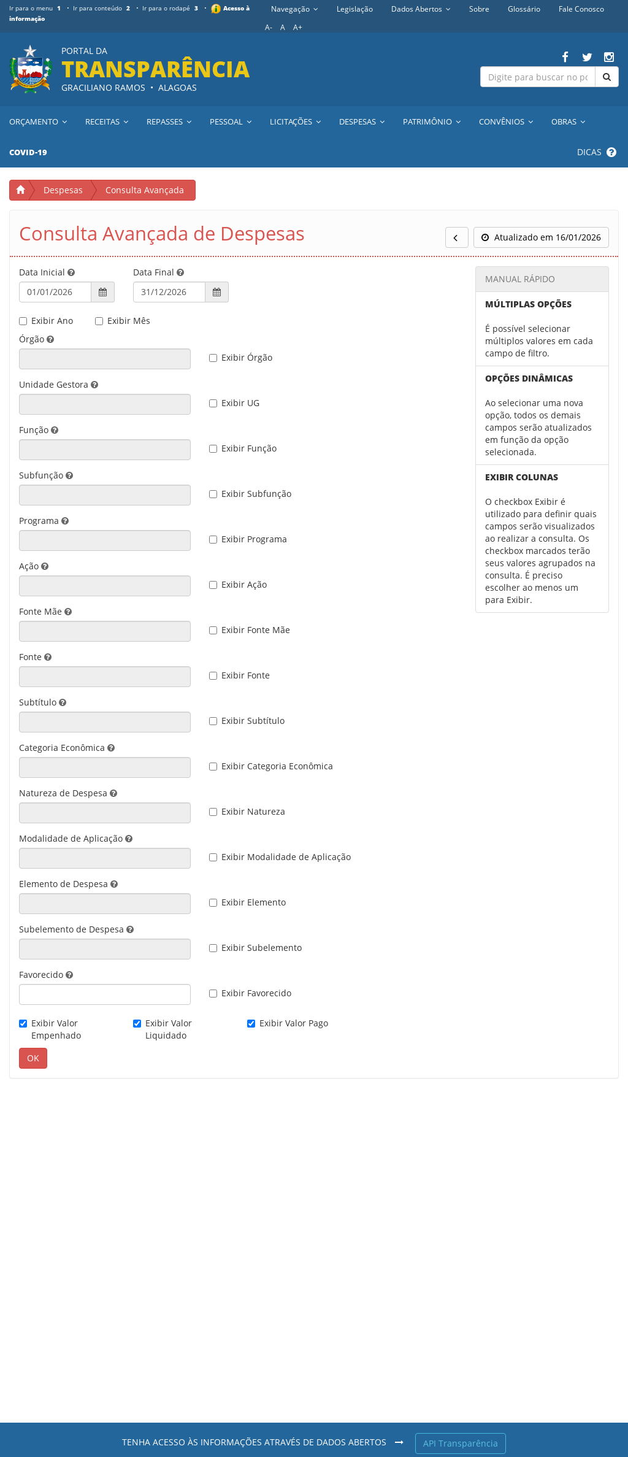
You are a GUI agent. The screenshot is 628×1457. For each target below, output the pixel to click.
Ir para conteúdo (102, 8)
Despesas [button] (362, 121)
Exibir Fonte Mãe (249, 630)
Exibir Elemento (247, 902)
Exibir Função (243, 448)
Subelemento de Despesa (76, 929)
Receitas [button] (106, 121)
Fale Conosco (581, 9)
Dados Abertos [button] (421, 9)
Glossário (524, 9)
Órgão (36, 339)
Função (38, 430)
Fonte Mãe (45, 611)
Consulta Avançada (144, 190)
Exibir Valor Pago (287, 1023)
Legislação (355, 9)
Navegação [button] (294, 9)
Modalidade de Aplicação (75, 838)
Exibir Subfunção (250, 493)
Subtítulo (42, 702)
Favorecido (46, 974)
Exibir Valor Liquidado (162, 1029)
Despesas (63, 190)
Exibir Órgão (240, 357)
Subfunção (46, 475)
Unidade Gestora (58, 384)
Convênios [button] (506, 121)
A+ (297, 27)
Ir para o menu (36, 8)
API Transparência (460, 1443)
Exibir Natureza (247, 811)
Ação (33, 566)
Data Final (158, 272)
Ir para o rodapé (172, 8)
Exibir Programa (248, 539)
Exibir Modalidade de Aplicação (280, 857)
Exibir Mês (122, 320)
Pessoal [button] (230, 121)
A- (268, 27)
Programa (44, 520)
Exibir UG (234, 403)
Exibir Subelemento (255, 947)
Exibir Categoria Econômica (271, 766)
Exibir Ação (238, 584)
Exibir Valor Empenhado (50, 1029)
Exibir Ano (46, 320)
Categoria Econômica (67, 747)
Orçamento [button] (38, 121)
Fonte (35, 657)
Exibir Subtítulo (247, 720)
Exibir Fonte (239, 675)
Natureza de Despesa (68, 793)
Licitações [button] (295, 121)
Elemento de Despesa (68, 884)
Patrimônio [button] (432, 121)
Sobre (479, 9)
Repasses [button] (169, 121)
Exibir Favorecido (250, 993)
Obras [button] (568, 121)
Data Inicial (47, 272)
